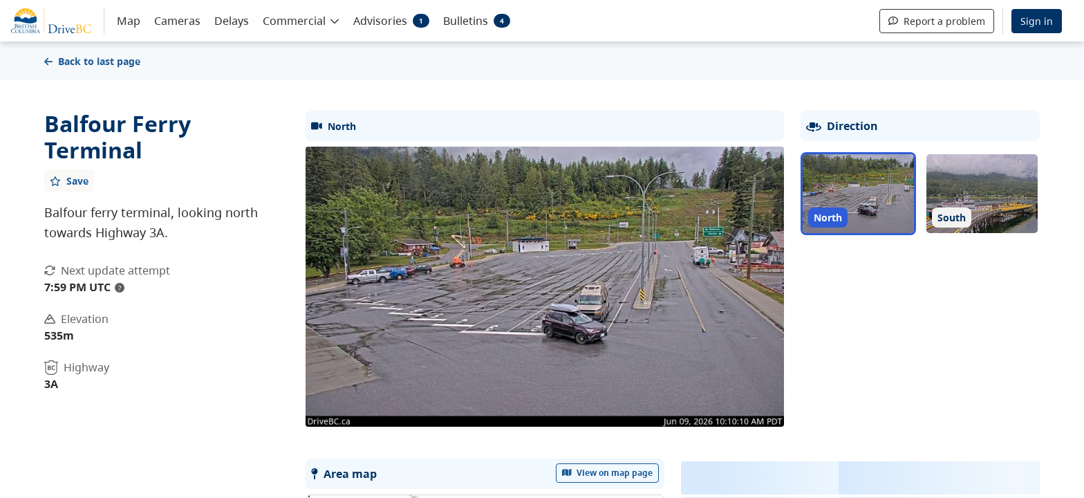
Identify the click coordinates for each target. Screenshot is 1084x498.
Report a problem (936, 21)
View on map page (607, 473)
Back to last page (92, 61)
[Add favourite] (69, 180)
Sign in (1036, 21)
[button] (301, 20)
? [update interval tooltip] (119, 288)
